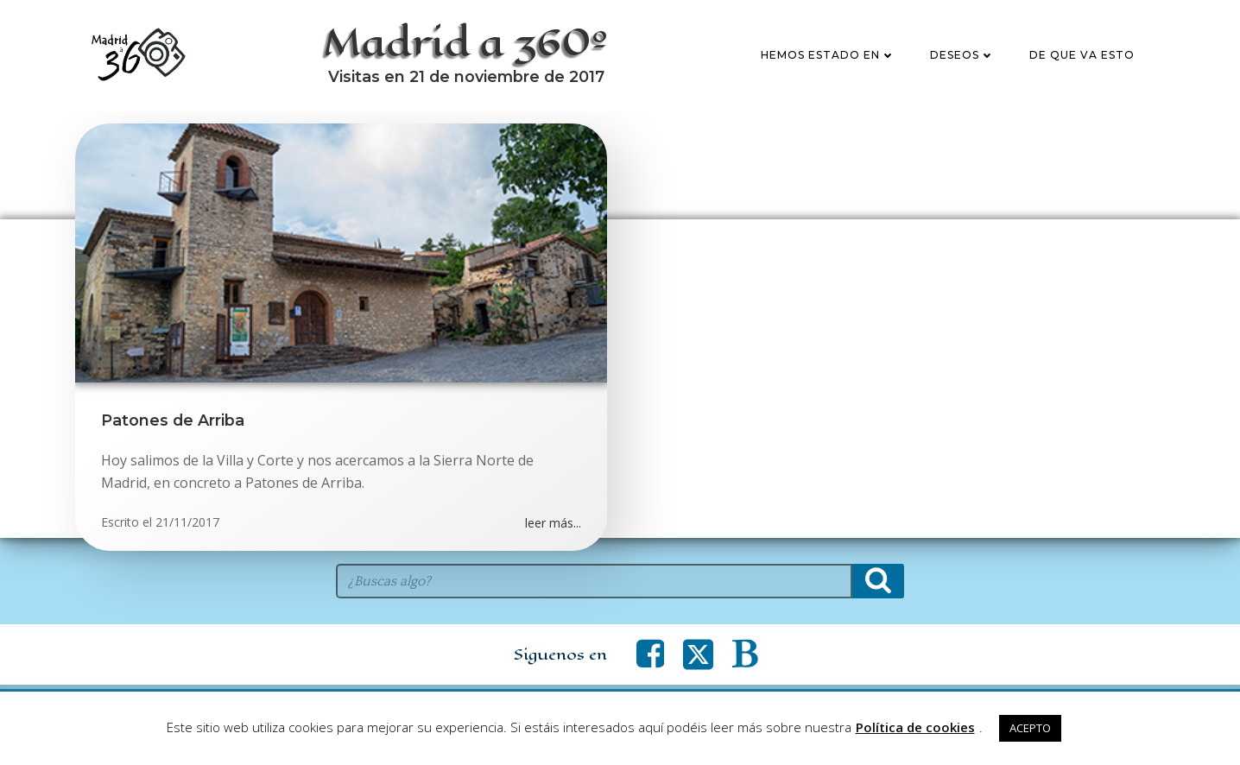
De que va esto (1082, 54)
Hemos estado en (828, 54)
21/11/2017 (187, 522)
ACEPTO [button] (1030, 728)
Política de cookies (915, 727)
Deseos (962, 54)
